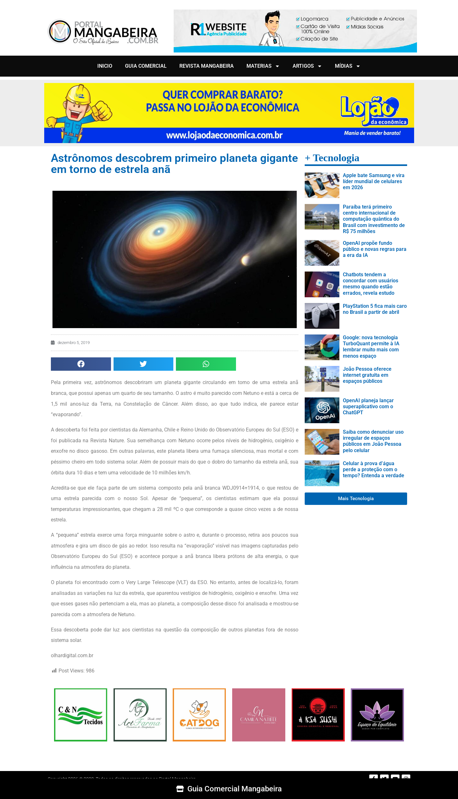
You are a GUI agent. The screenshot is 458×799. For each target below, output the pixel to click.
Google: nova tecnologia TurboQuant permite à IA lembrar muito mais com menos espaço (371, 346)
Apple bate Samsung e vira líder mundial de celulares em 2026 (374, 181)
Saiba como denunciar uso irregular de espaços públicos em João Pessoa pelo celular (373, 441)
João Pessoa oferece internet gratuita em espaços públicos (367, 375)
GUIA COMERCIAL (146, 66)
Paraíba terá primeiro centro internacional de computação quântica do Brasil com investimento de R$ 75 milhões (374, 219)
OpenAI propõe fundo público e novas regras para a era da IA (374, 249)
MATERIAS (263, 66)
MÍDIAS (348, 66)
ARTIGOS (307, 66)
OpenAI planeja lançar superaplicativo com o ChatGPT (368, 406)
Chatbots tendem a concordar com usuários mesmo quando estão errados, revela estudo (370, 284)
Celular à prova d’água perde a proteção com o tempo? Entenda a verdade (373, 469)
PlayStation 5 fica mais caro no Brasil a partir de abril (375, 309)
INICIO (104, 66)
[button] (81, 364)
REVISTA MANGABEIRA (206, 66)
